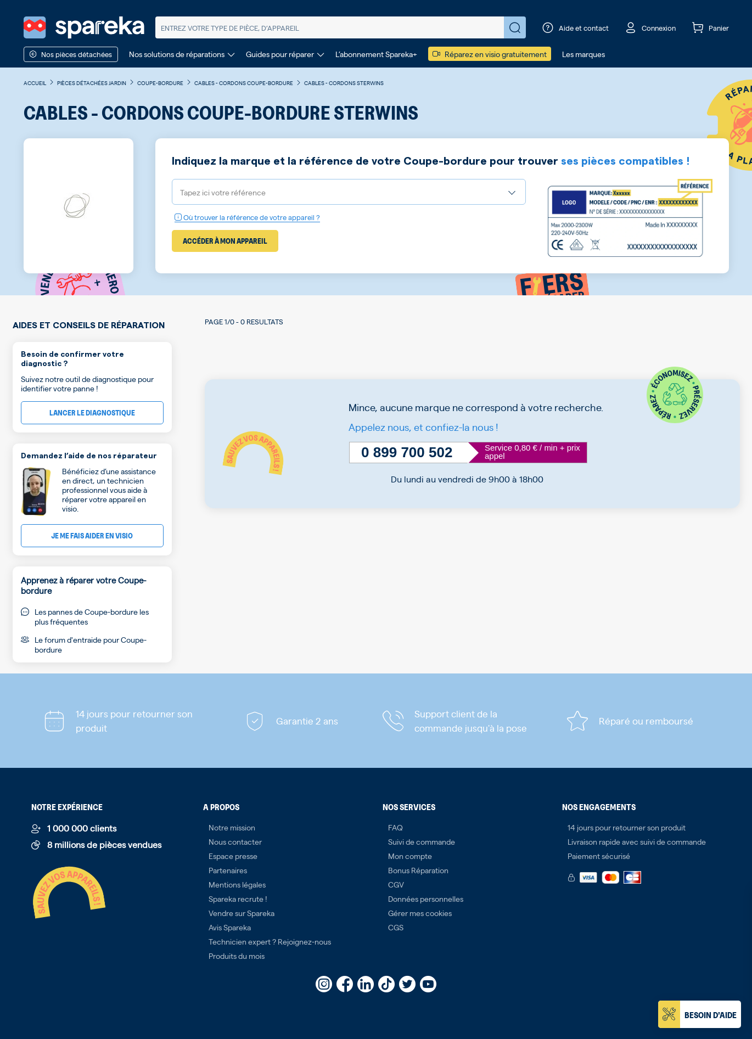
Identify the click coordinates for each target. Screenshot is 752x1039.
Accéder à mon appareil (225, 240)
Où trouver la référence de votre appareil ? (247, 217)
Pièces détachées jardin (91, 82)
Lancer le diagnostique (92, 412)
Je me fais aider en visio (92, 535)
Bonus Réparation (418, 870)
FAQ (395, 827)
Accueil (35, 82)
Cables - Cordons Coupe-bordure (243, 82)
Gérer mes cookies (420, 913)
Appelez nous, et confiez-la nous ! (423, 426)
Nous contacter (235, 841)
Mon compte (410, 856)
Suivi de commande (421, 841)
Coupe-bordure (160, 82)
